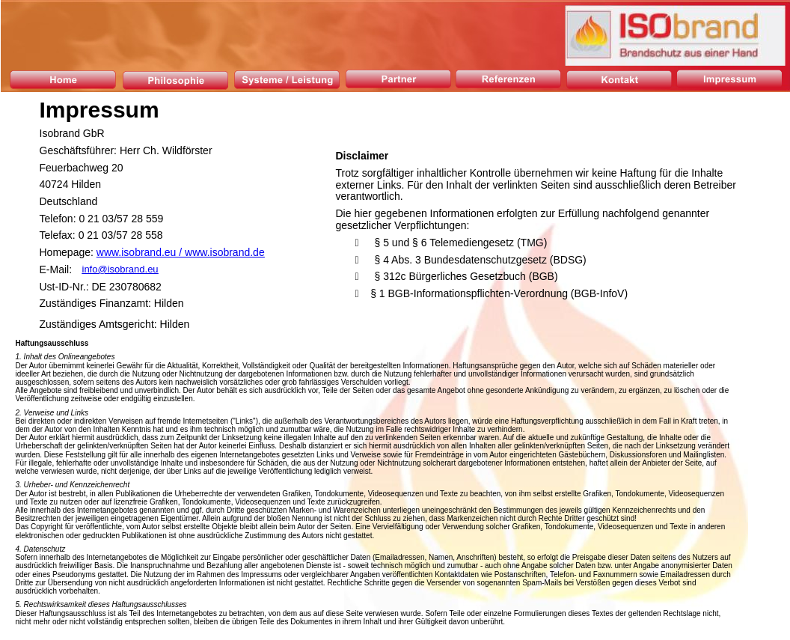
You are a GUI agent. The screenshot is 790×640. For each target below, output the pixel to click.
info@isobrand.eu (120, 269)
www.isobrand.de (225, 252)
